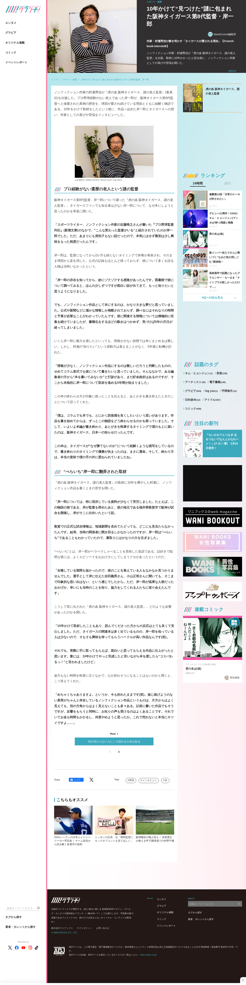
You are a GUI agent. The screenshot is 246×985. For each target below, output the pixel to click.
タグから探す (13, 917)
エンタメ (10, 22)
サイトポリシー (84, 928)
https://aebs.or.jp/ (148, 955)
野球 (131, 780)
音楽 (221, 373)
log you (211, 390)
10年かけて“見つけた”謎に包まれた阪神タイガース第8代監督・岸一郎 (115, 79)
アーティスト (195, 382)
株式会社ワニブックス (62, 928)
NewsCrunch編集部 (222, 34)
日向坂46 (192, 399)
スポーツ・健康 (69, 79)
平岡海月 (229, 390)
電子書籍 (217, 382)
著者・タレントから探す (20, 926)
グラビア (10, 32)
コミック (10, 52)
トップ (54, 79)
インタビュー (149, 780)
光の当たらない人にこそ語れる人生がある (114, 741)
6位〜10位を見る (212, 297)
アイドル (212, 399)
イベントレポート (16, 62)
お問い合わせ (102, 928)
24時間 (198, 183)
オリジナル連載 (15, 42)
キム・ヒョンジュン (199, 373)
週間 (227, 183)
